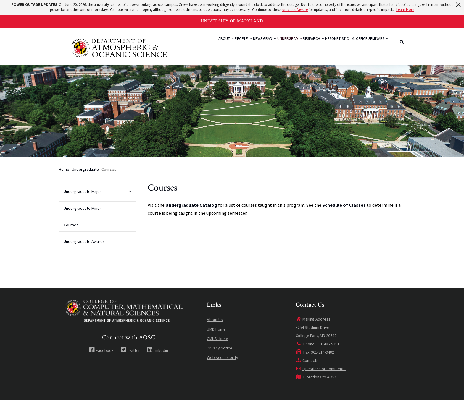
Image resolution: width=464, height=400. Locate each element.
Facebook (101, 350)
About (174, 45)
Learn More (405, 9)
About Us (215, 319)
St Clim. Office (344, 45)
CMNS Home (217, 338)
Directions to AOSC (316, 377)
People (197, 45)
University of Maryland (232, 21)
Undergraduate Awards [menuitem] (84, 241)
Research (290, 45)
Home (64, 169)
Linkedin (157, 350)
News (217, 45)
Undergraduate (85, 169)
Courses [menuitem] (71, 224)
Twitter (130, 350)
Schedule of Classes (344, 205)
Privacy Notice (219, 348)
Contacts (307, 360)
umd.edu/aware (295, 9)
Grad (235, 45)
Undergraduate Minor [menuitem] (82, 208)
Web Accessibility (222, 357)
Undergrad (260, 45)
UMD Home (216, 329)
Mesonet (316, 45)
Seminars (375, 45)
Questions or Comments (321, 368)
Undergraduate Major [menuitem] (96, 193)
